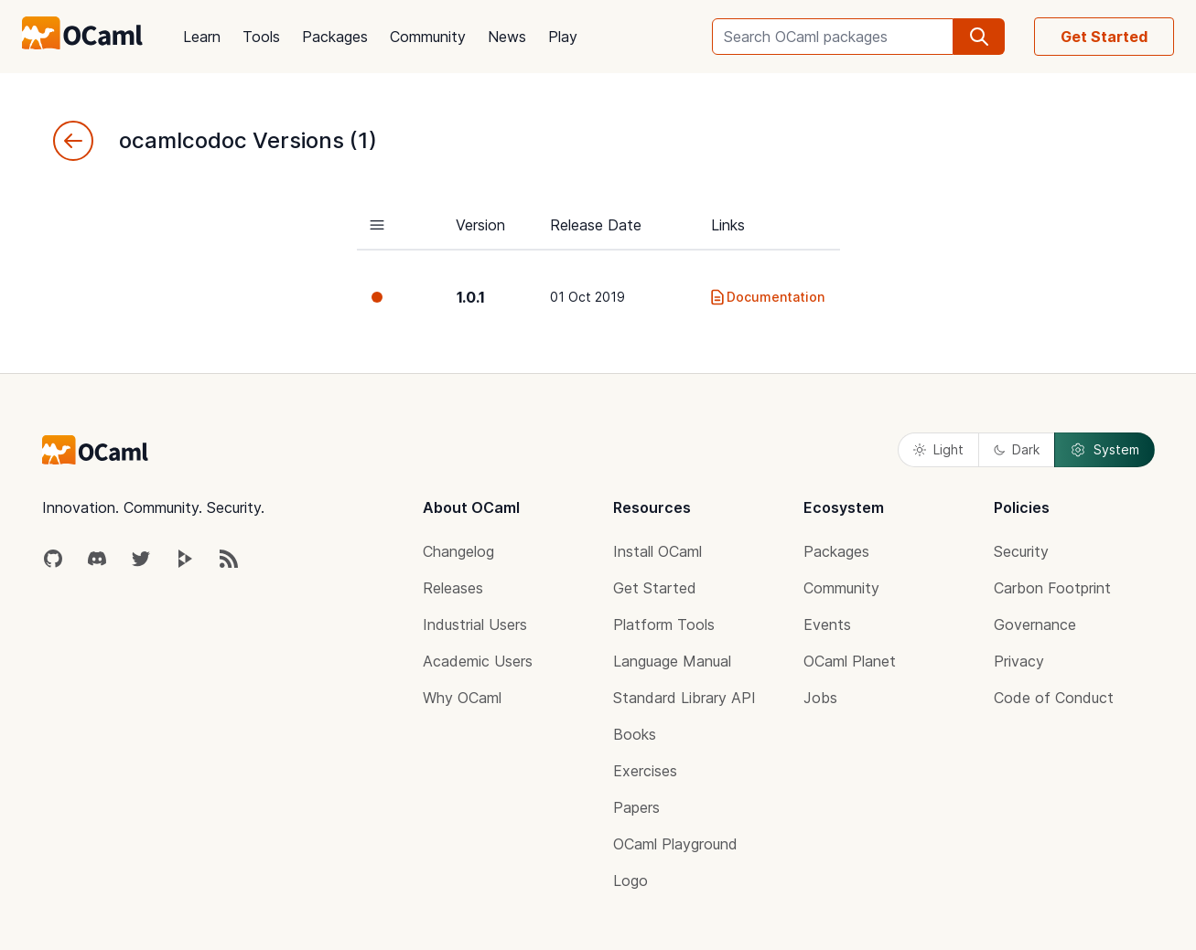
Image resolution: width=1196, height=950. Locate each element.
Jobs (820, 697)
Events (827, 624)
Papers (636, 807)
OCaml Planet (849, 661)
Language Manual (672, 661)
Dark (1017, 449)
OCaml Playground (675, 844)
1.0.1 (471, 297)
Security (1021, 551)
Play (562, 36)
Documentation (766, 297)
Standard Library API (684, 697)
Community (428, 36)
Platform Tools (664, 624)
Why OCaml (462, 697)
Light (938, 449)
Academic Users (478, 661)
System (1104, 450)
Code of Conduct (1054, 697)
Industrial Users (475, 624)
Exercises (645, 771)
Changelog (458, 551)
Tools (261, 36)
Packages (335, 36)
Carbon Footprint (1052, 588)
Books (634, 734)
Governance (1035, 624)
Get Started (1104, 36)
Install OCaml (657, 551)
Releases (453, 588)
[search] (979, 36)
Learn (202, 36)
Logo (630, 880)
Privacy (1019, 661)
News (507, 36)
